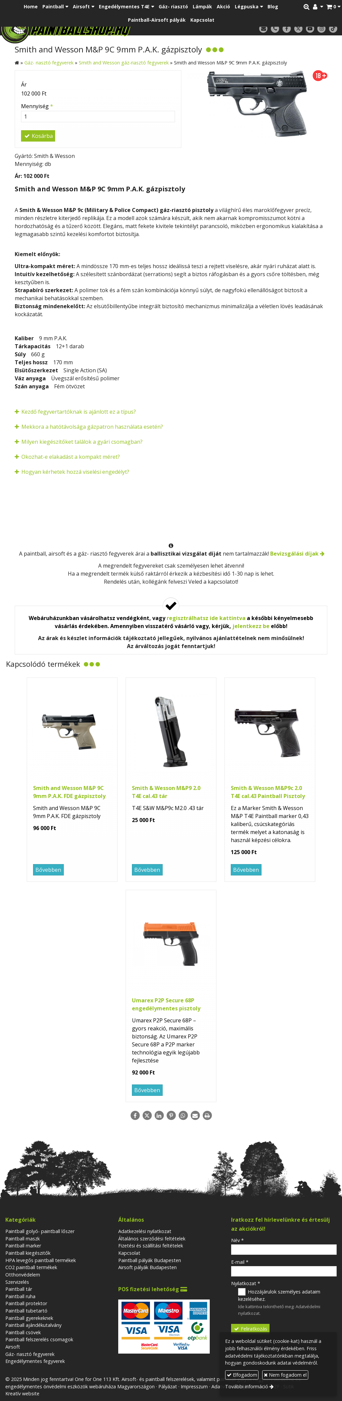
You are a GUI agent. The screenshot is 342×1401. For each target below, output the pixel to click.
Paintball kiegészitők (27, 1253)
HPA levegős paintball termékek (40, 1260)
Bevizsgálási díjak (294, 553)
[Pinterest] (171, 1115)
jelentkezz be (251, 626)
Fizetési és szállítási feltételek (150, 1245)
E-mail (239, 1262)
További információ (246, 1386)
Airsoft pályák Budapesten (147, 1267)
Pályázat (167, 1386)
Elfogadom (242, 1375)
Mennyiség (37, 106)
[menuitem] (30, 6)
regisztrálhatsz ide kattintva (206, 618)
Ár (24, 84)
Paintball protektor (26, 1303)
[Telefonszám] (275, 29)
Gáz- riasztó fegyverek (29, 1354)
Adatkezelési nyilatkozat (144, 1231)
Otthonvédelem (22, 1274)
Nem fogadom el (285, 1375)
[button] (333, 6)
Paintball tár (18, 1289)
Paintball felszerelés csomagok (39, 1339)
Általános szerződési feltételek (151, 1238)
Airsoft (12, 1347)
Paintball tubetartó (26, 1311)
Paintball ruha (20, 1296)
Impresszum (194, 1386)
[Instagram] (321, 29)
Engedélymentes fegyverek (35, 1361)
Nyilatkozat (245, 1283)
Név (237, 1240)
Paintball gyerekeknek (29, 1318)
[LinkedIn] (159, 1115)
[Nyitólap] (91, 28)
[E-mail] (263, 29)
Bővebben (48, 869)
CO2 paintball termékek (31, 1267)
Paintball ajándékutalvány (33, 1325)
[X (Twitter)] (298, 29)
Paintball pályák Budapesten (149, 1260)
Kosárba (38, 136)
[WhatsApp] (183, 1115)
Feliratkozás (250, 1329)
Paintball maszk (22, 1238)
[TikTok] (333, 29)
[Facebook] (287, 29)
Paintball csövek (23, 1332)
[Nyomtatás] (207, 1115)
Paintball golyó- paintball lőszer (39, 1231)
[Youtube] (310, 29)
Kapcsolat (129, 1253)
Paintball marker (23, 1245)
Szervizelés (17, 1282)
